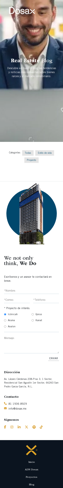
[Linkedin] (19, 427)
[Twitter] (26, 427)
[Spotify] (34, 427)
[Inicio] (22, 10)
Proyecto (31, 160)
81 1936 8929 (17, 404)
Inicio (31, 462)
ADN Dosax (31, 469)
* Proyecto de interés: (17, 308)
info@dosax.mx (17, 409)
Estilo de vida (45, 153)
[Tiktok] (41, 427)
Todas (28, 153)
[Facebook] (5, 427)
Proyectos (31, 477)
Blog (31, 484)
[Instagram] (11, 427)
